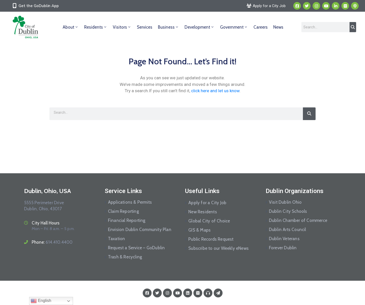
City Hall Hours (46, 222)
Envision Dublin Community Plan (139, 229)
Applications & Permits (130, 202)
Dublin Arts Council (287, 229)
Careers (260, 27)
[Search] (353, 27)
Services (144, 27)
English (41, 301)
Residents (95, 27)
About (71, 27)
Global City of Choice (209, 220)
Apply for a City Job (207, 202)
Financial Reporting (126, 220)
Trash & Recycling (125, 256)
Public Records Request (210, 239)
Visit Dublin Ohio (285, 202)
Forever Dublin (283, 247)
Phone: (52, 242)
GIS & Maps (199, 230)
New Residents (202, 211)
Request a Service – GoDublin (136, 247)
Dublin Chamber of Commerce (298, 220)
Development (199, 27)
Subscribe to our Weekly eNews (218, 248)
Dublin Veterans (284, 238)
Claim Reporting (123, 211)
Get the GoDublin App (39, 5)
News (278, 27)
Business (168, 27)
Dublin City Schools (288, 211)
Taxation (116, 238)
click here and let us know (215, 90)
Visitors (122, 27)
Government (234, 27)
